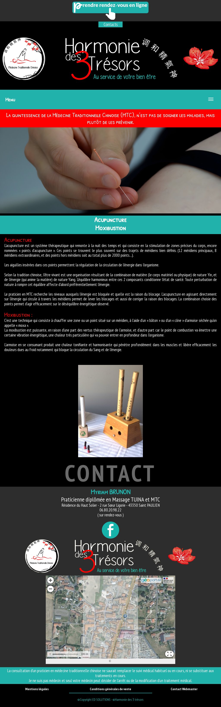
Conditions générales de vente (110, 689)
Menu (109, 102)
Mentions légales (37, 689)
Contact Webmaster (184, 689)
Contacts (111, 24)
